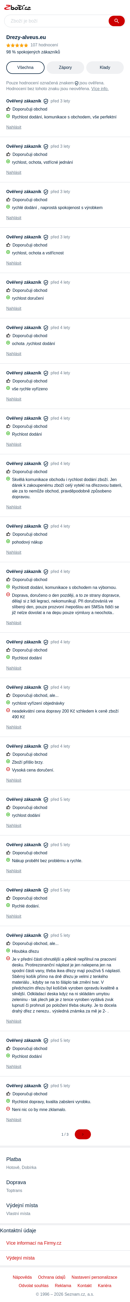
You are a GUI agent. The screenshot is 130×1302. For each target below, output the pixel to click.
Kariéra (105, 1285)
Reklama (63, 1285)
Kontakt (85, 1285)
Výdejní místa (20, 1258)
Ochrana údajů (51, 1277)
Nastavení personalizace (94, 1277)
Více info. (100, 88)
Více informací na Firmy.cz (33, 1243)
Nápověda (22, 1277)
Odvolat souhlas (34, 1285)
